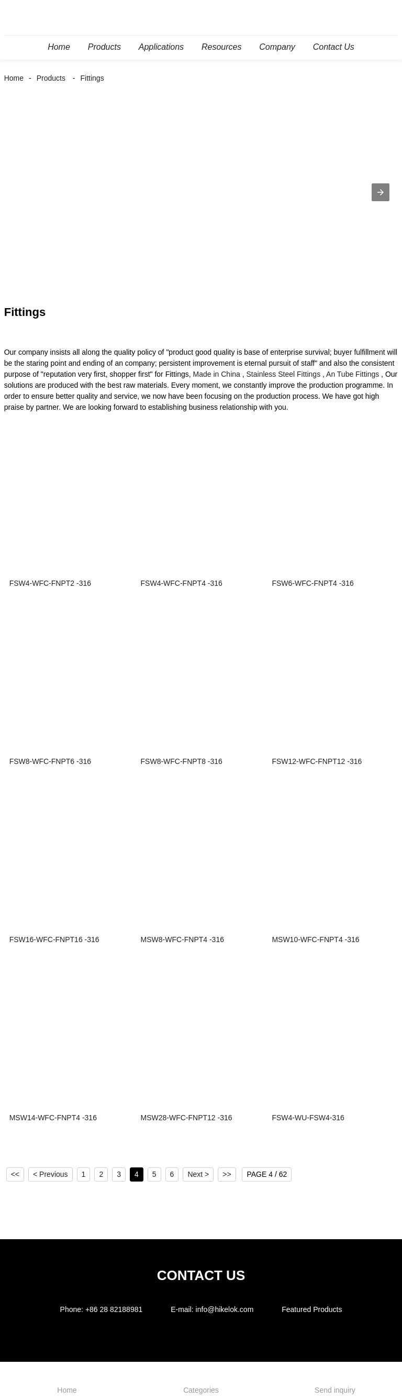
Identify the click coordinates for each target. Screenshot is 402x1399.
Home (14, 78)
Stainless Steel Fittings (284, 374)
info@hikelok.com (225, 1309)
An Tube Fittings (352, 374)
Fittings (92, 78)
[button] (380, 192)
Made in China (216, 374)
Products (51, 78)
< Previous (50, 1174)
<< (15, 1174)
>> (226, 1174)
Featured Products (312, 1309)
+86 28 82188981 (113, 1309)
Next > (198, 1174)
